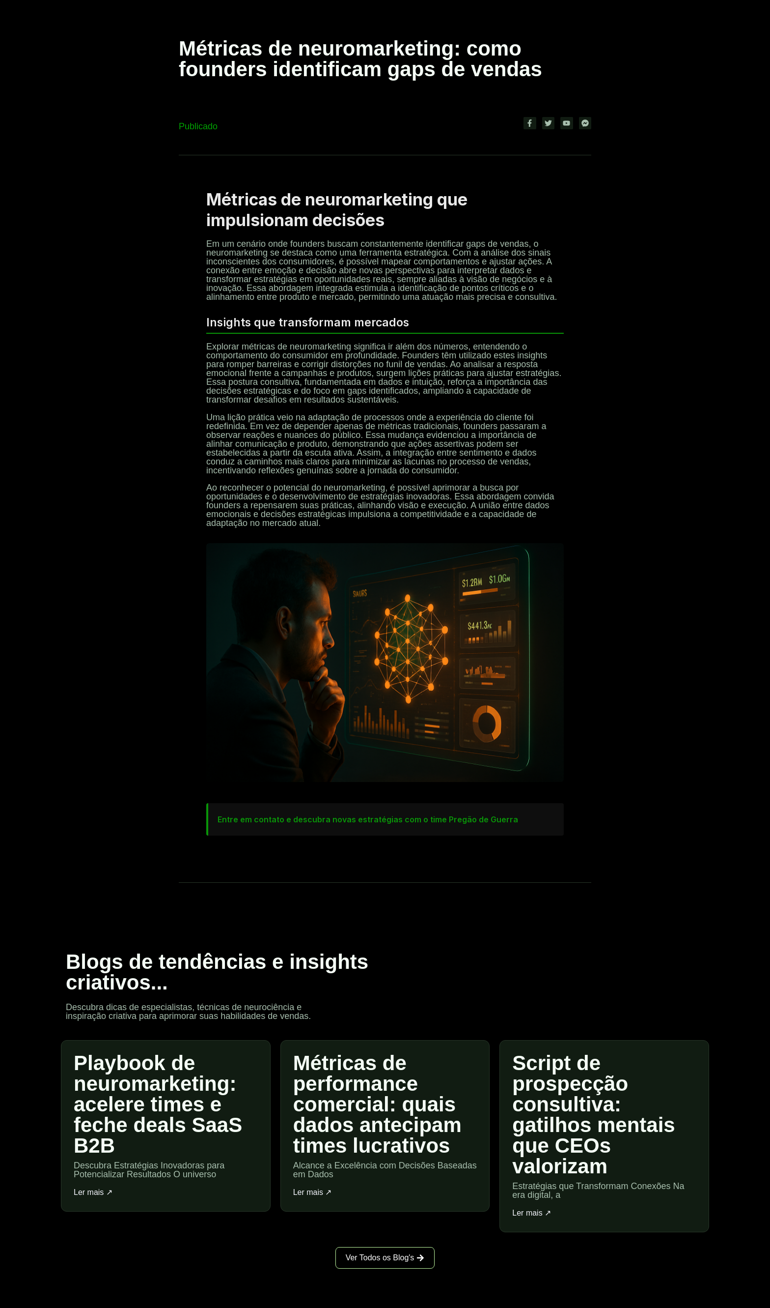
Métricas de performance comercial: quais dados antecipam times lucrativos (377, 1104)
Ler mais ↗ (93, 1192)
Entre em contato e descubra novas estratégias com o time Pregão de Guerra (368, 819)
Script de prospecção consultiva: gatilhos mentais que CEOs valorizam (593, 1114)
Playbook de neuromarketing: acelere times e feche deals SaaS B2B (158, 1104)
